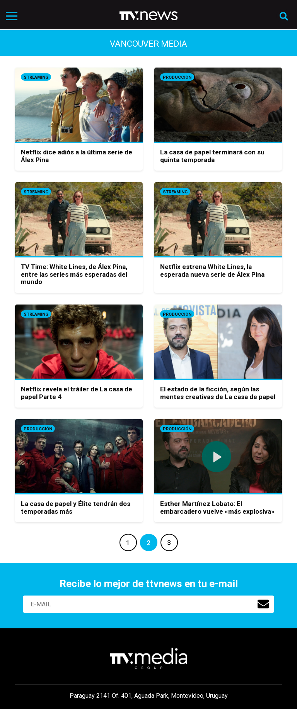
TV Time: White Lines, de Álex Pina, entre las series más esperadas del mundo (74, 274)
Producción (177, 77)
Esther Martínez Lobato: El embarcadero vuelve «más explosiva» (217, 507)
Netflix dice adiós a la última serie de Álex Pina (76, 156)
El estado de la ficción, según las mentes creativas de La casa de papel (217, 393)
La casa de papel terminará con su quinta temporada (212, 156)
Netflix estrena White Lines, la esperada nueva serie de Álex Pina (212, 270)
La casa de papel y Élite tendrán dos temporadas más (75, 507)
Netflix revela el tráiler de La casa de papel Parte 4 (76, 393)
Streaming (36, 77)
